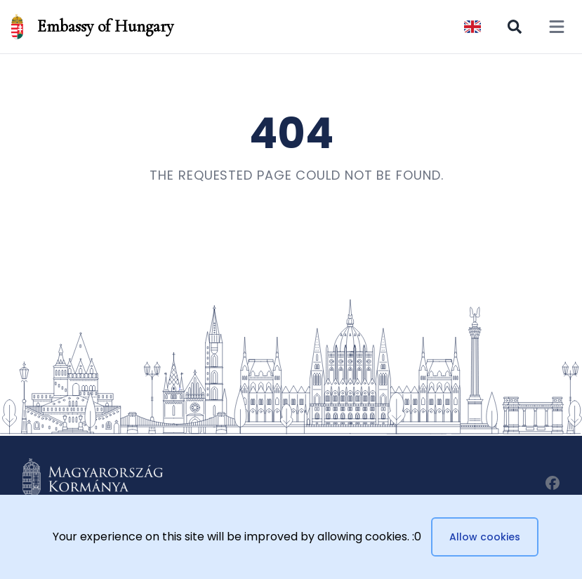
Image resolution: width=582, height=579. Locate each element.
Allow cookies (484, 537)
